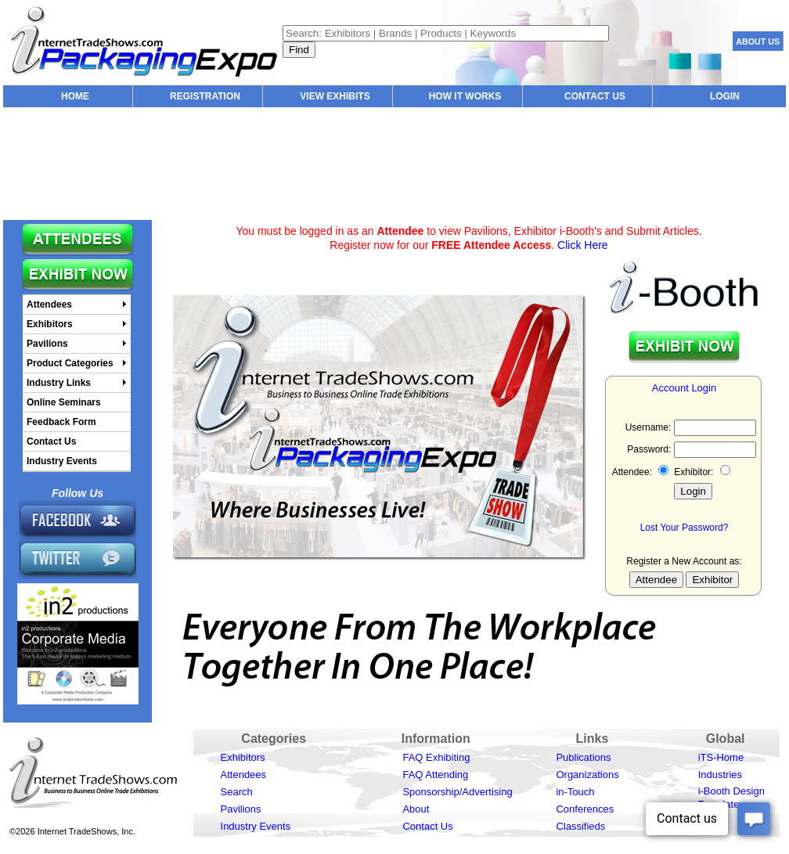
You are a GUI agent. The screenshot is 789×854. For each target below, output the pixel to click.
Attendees (244, 774)
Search (237, 792)
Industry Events (256, 826)
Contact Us (427, 826)
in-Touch (575, 792)
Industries (720, 774)
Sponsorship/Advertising (457, 792)
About (415, 809)
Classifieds (580, 826)
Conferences (585, 809)
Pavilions (241, 809)
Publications (583, 757)
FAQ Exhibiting (436, 757)
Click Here (582, 245)
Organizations (587, 774)
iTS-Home (721, 757)
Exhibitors (243, 757)
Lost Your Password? (684, 527)
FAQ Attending (435, 774)
